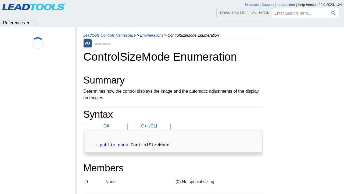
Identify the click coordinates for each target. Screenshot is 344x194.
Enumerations (151, 35)
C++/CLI (149, 126)
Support (267, 5)
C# (106, 126)
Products (252, 5)
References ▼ (16, 22)
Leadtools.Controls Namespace (109, 35)
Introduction (286, 5)
